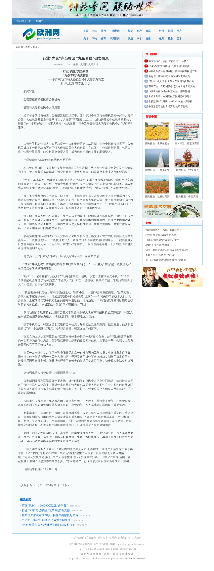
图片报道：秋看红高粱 (157, 196)
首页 (85, 30)
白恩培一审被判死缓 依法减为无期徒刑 (46, 520)
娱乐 (170, 30)
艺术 (179, 38)
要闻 (103, 30)
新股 (130, 38)
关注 (94, 30)
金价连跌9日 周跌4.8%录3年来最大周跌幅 (170, 101)
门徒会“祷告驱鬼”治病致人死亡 (162, 240)
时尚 (161, 30)
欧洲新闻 (115, 38)
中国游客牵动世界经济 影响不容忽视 (168, 106)
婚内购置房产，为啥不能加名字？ (163, 230)
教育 (161, 38)
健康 (148, 38)
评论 (94, 38)
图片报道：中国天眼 (187, 196)
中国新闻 (115, 30)
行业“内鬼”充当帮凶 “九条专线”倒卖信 (46, 510)
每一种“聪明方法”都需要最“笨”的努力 (165, 260)
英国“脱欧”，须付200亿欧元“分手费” (45, 505)
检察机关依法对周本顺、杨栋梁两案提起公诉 (50, 515)
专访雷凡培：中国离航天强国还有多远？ (170, 96)
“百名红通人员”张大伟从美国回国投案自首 (48, 524)
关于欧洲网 (79, 537)
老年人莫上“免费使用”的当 (159, 255)
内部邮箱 (125, 537)
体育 (103, 38)
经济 (130, 30)
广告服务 (91, 537)
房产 (139, 30)
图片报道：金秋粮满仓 (157, 143)
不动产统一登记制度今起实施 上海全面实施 (171, 86)
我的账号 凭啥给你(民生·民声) (161, 235)
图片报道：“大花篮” (187, 170)
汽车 (139, 38)
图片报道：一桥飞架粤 (157, 170)
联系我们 (114, 537)
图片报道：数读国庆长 (187, 143)
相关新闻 (25, 499)
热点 (35, 47)
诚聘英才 (102, 537)
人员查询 (136, 537)
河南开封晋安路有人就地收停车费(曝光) (166, 250)
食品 (148, 30)
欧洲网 (19, 47)
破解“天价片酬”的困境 (157, 245)
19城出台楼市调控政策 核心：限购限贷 (169, 91)
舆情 (85, 38)
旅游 (170, 38)
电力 (179, 30)
